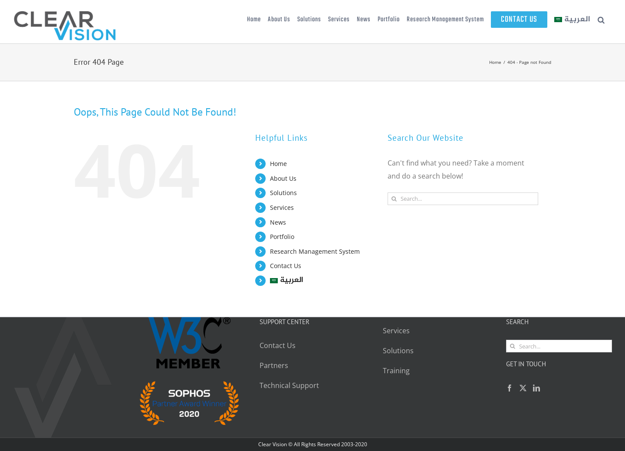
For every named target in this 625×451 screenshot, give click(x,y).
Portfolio (282, 236)
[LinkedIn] (536, 388)
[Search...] (463, 198)
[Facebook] (509, 388)
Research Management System (315, 251)
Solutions (283, 193)
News (278, 222)
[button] (601, 19)
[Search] (394, 198)
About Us (283, 178)
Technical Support (290, 385)
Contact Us (285, 266)
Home (278, 163)
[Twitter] (523, 388)
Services (282, 207)
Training (396, 370)
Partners (274, 365)
